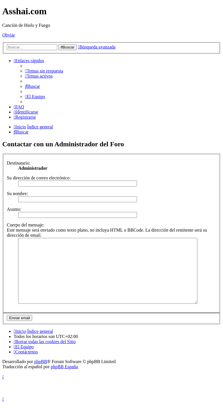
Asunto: (14, 209)
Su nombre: (17, 193)
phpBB (40, 374)
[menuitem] (44, 70)
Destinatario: (18, 163)
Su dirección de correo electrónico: (39, 177)
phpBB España (64, 379)
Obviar (8, 35)
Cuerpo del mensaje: (25, 224)
